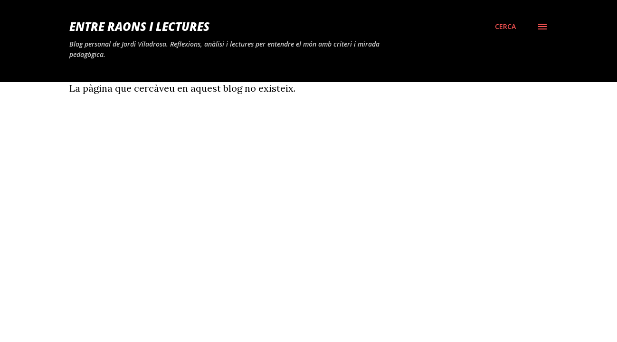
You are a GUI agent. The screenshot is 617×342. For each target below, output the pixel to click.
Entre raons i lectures (139, 26)
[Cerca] (505, 26)
